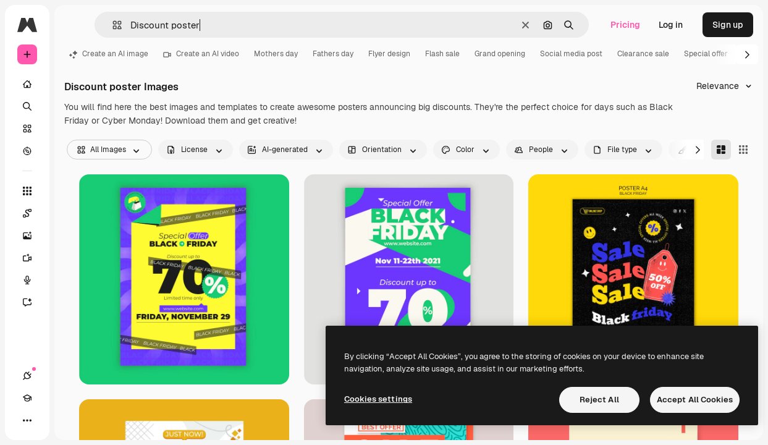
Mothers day (276, 54)
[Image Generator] (33, 235)
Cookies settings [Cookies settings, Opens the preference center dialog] (378, 399)
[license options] (195, 149)
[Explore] (27, 151)
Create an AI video (201, 54)
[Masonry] (721, 149)
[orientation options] (383, 149)
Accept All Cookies (695, 399)
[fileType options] (623, 149)
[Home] (27, 84)
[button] (112, 25)
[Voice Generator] (33, 280)
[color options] (466, 149)
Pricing (625, 24)
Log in (671, 24)
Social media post (571, 54)
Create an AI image (108, 54)
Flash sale (442, 54)
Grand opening (500, 54)
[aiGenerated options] (286, 149)
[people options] (542, 149)
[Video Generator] (33, 258)
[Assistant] (33, 302)
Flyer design (389, 54)
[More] (27, 420)
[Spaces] (33, 213)
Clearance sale (643, 54)
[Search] (27, 106)
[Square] (743, 149)
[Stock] (27, 128)
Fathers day (333, 54)
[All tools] (27, 191)
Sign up (727, 24)
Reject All (599, 399)
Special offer (706, 54)
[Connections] (27, 376)
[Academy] (27, 398)
